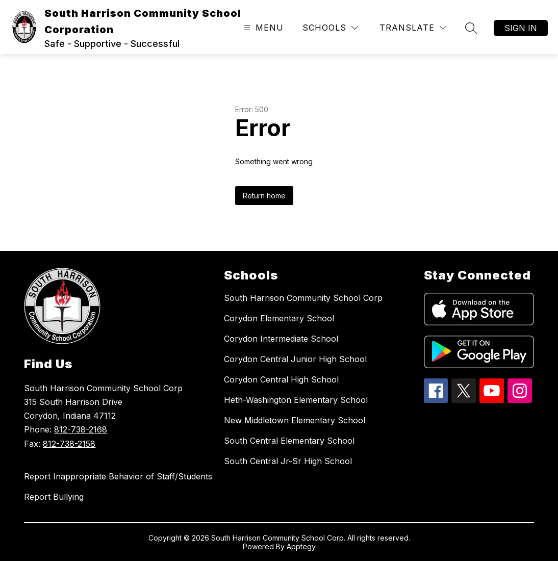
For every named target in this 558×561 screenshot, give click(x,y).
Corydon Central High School (281, 379)
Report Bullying (54, 497)
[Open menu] (262, 27)
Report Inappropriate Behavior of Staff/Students (118, 476)
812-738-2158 (69, 444)
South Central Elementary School (289, 441)
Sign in (520, 28)
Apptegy (301, 546)
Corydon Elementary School (279, 318)
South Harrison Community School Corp (303, 298)
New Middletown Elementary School (294, 420)
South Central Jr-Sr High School (288, 461)
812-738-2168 (80, 429)
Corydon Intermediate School (281, 339)
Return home (264, 195)
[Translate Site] (413, 27)
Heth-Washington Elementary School (296, 400)
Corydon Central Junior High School (295, 359)
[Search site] (471, 28)
